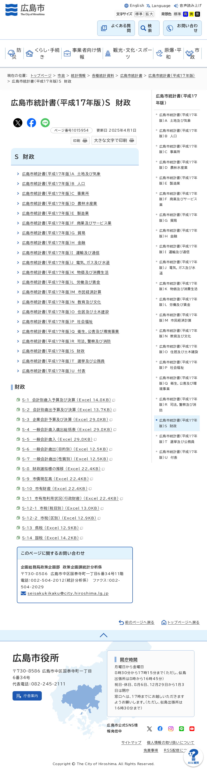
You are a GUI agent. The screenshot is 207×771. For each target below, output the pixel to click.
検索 (150, 28)
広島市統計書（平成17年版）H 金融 (54, 243)
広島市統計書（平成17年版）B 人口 (53, 183)
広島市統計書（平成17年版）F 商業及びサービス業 (67, 223)
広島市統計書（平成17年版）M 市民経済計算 (61, 292)
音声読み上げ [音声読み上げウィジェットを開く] (191, 5)
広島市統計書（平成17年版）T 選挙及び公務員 (63, 361)
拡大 (149, 14)
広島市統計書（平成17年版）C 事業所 (55, 193)
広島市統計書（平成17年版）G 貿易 (54, 233)
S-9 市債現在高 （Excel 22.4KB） (57, 479)
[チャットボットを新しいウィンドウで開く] (193, 765)
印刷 (76, 140)
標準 (138, 14)
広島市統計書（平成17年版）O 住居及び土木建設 (65, 312)
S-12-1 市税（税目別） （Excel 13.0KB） (62, 508)
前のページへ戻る (140, 622)
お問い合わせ (187, 28)
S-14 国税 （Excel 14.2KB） (52, 538)
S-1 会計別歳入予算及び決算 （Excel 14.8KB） (68, 400)
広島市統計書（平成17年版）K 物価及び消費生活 (65, 272)
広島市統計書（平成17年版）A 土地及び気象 (61, 174)
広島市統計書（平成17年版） (171, 75)
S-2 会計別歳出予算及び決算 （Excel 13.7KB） (69, 410)
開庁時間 (129, 659)
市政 (61, 75)
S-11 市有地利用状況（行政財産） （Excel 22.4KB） (72, 498)
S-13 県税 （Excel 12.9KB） (52, 528)
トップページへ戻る (184, 622)
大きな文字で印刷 (110, 140)
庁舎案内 (31, 696)
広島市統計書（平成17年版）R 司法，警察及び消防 (66, 341)
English (137, 5)
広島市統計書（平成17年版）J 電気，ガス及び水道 (66, 262)
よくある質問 (121, 28)
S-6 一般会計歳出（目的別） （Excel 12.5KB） (67, 449)
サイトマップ (131, 742)
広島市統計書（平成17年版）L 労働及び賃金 (61, 282)
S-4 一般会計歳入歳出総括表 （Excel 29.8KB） (69, 429)
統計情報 (78, 75)
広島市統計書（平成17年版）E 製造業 (55, 213)
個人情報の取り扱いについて (171, 742)
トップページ (41, 75)
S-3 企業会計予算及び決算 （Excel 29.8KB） (67, 419)
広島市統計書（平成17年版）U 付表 (54, 371)
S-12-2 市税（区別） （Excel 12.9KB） (61, 518)
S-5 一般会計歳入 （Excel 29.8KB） (59, 439)
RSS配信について (179, 750)
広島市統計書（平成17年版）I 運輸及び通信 (61, 253)
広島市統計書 (131, 75)
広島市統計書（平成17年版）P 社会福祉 (57, 321)
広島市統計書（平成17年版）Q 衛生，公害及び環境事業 (70, 331)
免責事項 (151, 750)
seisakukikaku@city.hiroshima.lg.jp (68, 593)
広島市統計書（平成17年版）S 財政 (53, 351)
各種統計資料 (103, 75)
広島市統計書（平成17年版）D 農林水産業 (59, 203)
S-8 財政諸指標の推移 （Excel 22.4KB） (63, 469)
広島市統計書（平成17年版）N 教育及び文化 (61, 302)
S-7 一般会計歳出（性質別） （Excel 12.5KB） (67, 459)
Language (161, 6)
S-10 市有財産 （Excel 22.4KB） (57, 488)
